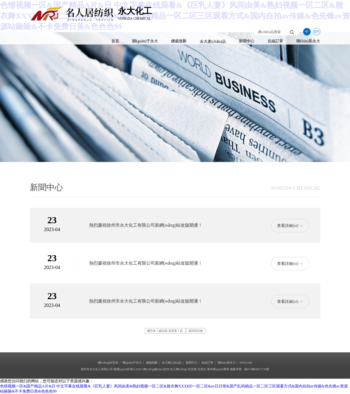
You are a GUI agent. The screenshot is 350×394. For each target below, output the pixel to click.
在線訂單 (275, 41)
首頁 (115, 41)
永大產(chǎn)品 (213, 41)
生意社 (201, 369)
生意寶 (192, 369)
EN (316, 31)
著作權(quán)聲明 (218, 369)
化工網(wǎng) (178, 369)
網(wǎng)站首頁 (108, 362)
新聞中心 (246, 41)
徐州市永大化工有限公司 (97, 369)
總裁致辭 (179, 41)
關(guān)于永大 (145, 41)
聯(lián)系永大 (308, 41)
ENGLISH (246, 362)
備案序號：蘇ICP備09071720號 (250, 369)
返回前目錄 (195, 330)
